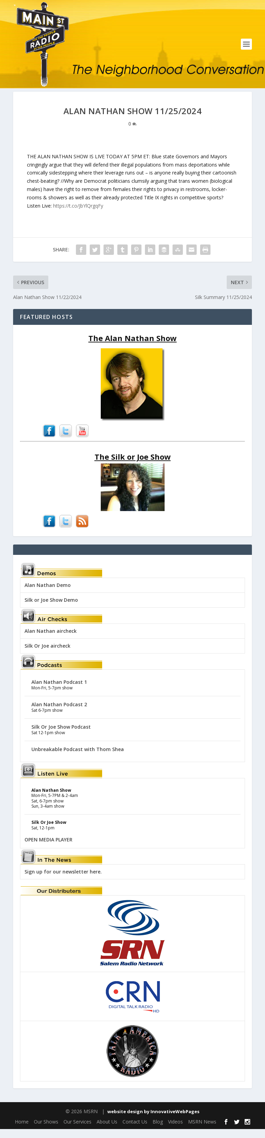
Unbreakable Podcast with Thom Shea (77, 758)
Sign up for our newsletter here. (63, 880)
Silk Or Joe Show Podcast (61, 735)
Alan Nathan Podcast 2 (59, 713)
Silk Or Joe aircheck (47, 654)
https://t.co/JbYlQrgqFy (78, 214)
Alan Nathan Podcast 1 (59, 691)
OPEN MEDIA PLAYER (48, 849)
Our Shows (46, 1131)
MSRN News (202, 1131)
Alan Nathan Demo (47, 594)
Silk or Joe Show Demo (51, 609)
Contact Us (134, 1131)
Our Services (77, 1131)
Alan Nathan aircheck (50, 640)
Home (22, 1131)
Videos (175, 1131)
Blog (158, 1131)
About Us (107, 1131)
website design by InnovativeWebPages (153, 1120)
